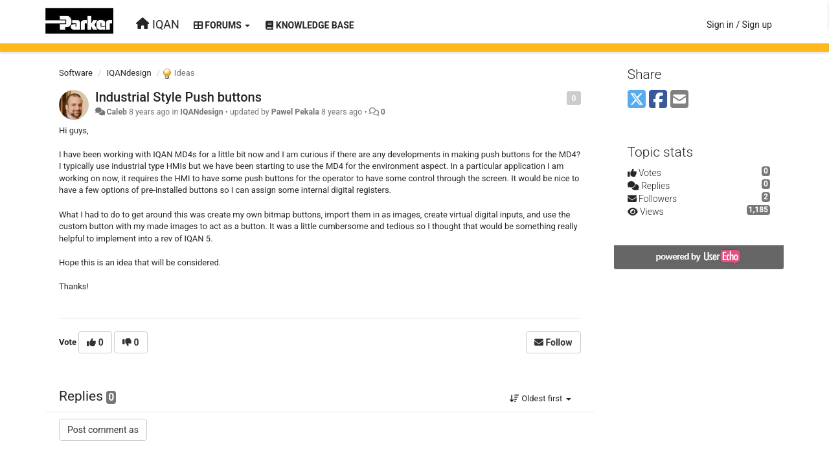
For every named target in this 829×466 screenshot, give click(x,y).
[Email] (679, 100)
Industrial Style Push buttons (178, 97)
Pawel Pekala (295, 111)
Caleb (116, 111)
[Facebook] (658, 100)
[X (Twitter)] (637, 100)
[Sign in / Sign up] (739, 25)
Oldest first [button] (540, 398)
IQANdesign (129, 73)
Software (76, 73)
